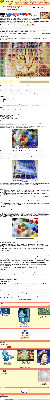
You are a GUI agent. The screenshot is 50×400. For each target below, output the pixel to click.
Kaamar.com (6, 1)
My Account (33, 0)
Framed (14, 6)
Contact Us (47, 2)
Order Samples (31, 191)
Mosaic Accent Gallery (25, 3)
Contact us (2, 397)
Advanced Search (25, 392)
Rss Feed (47, 0)
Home (1, 6)
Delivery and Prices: (4, 281)
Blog (43, 0)
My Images (28, 0)
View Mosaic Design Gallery (25, 367)
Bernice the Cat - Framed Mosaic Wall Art (25, 77)
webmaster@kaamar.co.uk (9, 398)
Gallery (4, 6)
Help (40, 0)
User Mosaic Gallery (40, 3)
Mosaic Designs (9, 6)
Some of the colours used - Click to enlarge (25, 148)
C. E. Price (43, 38)
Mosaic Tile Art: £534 (28, 24)
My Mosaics (23, 0)
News (38, 0)
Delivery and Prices (21, 30)
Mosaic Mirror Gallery (33, 3)
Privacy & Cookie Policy (4, 395)
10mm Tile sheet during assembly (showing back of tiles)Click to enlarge (25, 180)
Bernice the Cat (19, 6)
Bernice (37, 38)
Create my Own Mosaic (9, 4)
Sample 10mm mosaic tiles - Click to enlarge (25, 237)
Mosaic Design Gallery (18, 3)
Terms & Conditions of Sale (4, 396)
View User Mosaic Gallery (25, 385)
